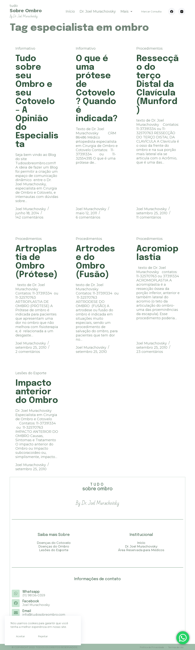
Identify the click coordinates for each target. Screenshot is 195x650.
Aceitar (18, 636)
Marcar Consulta (151, 11)
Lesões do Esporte (30, 373)
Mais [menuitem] (127, 11)
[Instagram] (181, 11)
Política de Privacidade (151, 646)
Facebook (30, 601)
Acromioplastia (157, 253)
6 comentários (88, 217)
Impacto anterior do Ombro (36, 392)
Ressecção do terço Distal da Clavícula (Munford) (157, 84)
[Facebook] (171, 11)
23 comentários (149, 352)
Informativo (25, 48)
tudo (26, 11)
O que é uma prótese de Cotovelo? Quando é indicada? (96, 88)
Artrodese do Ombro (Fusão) (95, 262)
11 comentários (148, 217)
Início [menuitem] (70, 11)
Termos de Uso (175, 646)
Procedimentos (149, 48)
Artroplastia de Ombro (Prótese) (36, 262)
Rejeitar (37, 636)
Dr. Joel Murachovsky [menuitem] (98, 11)
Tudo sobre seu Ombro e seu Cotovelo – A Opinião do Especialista (36, 101)
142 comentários (29, 217)
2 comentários (27, 352)
